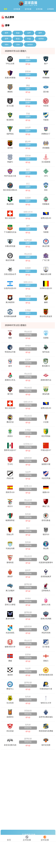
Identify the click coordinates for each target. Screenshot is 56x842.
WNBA (30, 45)
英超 (18, 33)
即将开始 (28, 335)
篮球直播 (28, 9)
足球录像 (39, 9)
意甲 (6, 39)
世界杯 (41, 39)
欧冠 (18, 39)
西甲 (6, 33)
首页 (5, 9)
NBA (6, 45)
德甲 (40, 33)
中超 (29, 39)
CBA (18, 45)
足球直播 (16, 9)
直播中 (28, 60)
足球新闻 (50, 9)
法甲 (29, 33)
